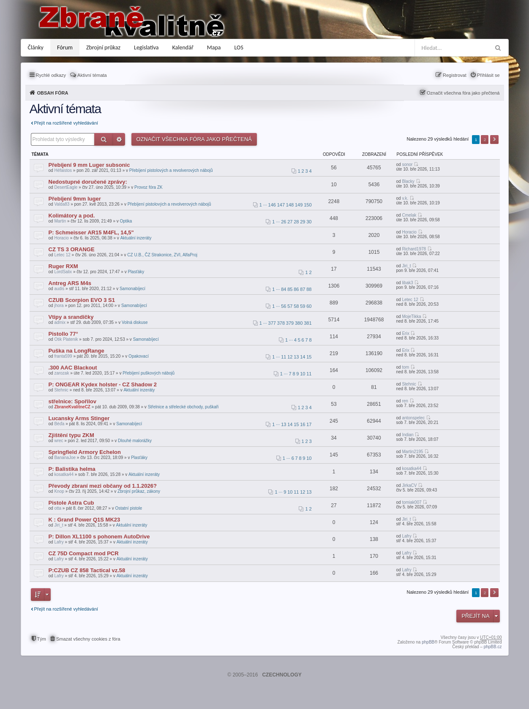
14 (302, 356)
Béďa (59, 423)
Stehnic (61, 390)
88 (308, 289)
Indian (407, 434)
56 (283, 306)
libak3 (407, 282)
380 (299, 323)
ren (405, 401)
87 (302, 289)
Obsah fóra (52, 92)
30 (308, 221)
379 (290, 323)
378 (281, 323)
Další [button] (494, 139)
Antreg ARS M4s (70, 283)
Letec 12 (62, 255)
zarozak (61, 373)
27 (289, 221)
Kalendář (183, 47)
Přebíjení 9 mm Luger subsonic (89, 165)
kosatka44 (64, 474)
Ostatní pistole (128, 508)
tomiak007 (411, 502)
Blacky (408, 181)
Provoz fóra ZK (148, 187)
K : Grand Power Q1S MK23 (84, 519)
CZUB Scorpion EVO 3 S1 (82, 300)
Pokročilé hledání (119, 139)
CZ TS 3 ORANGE (72, 249)
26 (283, 221)
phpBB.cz (493, 646)
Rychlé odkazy (51, 75)
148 (290, 204)
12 (289, 356)
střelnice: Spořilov (72, 401)
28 (296, 221)
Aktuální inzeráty (136, 238)
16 (302, 424)
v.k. (405, 198)
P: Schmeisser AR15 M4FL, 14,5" (91, 232)
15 (308, 356)
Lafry (58, 542)
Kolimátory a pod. (72, 215)
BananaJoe (65, 457)
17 (308, 424)
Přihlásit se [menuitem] (488, 75)
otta (57, 508)
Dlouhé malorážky (135, 440)
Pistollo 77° (63, 334)
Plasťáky (136, 271)
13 (296, 356)
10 (302, 373)
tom (405, 367)
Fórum (65, 47)
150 (307, 204)
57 (289, 306)
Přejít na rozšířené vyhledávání (66, 122)
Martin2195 (412, 451)
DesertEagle (65, 187)
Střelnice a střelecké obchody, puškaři (183, 407)
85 (289, 289)
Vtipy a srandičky (71, 317)
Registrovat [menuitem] (454, 75)
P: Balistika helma (72, 469)
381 (307, 323)
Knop (59, 491)
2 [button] (485, 139)
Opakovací (138, 356)
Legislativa (146, 47)
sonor (407, 164)
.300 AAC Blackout (73, 367)
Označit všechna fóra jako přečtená (463, 92)
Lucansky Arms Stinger (79, 418)
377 (272, 323)
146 (272, 204)
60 (308, 306)
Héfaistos (63, 170)
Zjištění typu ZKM (71, 435)
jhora (58, 305)
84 (283, 289)
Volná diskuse (135, 322)
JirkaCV (409, 485)
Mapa (214, 47)
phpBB (428, 642)
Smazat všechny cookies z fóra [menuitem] (88, 638)
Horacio (61, 238)
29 (302, 221)
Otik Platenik (66, 339)
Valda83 (61, 204)
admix (59, 322)
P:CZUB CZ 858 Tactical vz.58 (87, 570)
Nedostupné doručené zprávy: (88, 182)
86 (296, 289)
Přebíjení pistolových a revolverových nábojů (171, 170)
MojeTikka (411, 316)
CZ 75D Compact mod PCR (84, 553)
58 (296, 306)
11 (283, 356)
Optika (126, 221)
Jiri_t (406, 265)
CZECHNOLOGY (281, 675)
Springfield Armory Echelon (85, 452)
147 (281, 204)
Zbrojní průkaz (103, 47)
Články (36, 47)
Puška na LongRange (76, 351)
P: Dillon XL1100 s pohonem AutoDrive (99, 536)
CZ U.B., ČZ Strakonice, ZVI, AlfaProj (162, 255)
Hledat (103, 139)
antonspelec (413, 418)
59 (302, 306)
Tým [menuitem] (41, 638)
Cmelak (409, 215)
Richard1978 (414, 249)
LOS (239, 47)
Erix (405, 333)
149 (299, 204)
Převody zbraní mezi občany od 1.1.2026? (103, 486)
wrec (58, 440)
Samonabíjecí (132, 288)
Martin (60, 221)
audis (59, 288)
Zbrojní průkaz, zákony (138, 491)
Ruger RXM (63, 266)
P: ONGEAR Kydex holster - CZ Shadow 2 (103, 384)
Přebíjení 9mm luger (75, 199)
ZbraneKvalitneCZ (72, 407)
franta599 (63, 356)
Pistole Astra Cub (71, 503)
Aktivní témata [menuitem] (92, 75)
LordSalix (63, 271)
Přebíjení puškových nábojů (149, 373)
